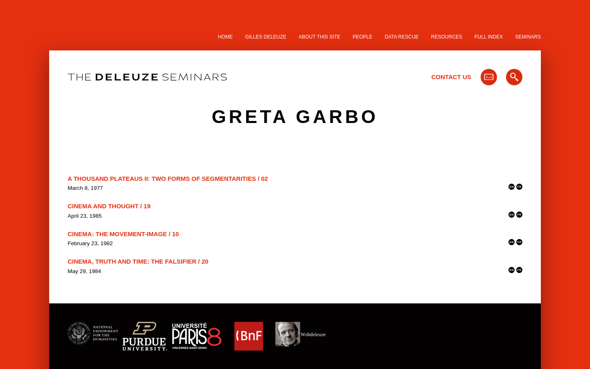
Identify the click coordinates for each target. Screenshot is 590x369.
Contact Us (451, 76)
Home (225, 37)
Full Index (488, 37)
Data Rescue (402, 37)
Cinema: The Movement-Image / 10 (123, 233)
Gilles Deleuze (265, 37)
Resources (446, 37)
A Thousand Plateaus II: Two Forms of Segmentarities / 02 (168, 178)
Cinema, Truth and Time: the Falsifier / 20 (138, 261)
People (362, 37)
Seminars (528, 37)
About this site (319, 37)
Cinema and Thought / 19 (109, 206)
